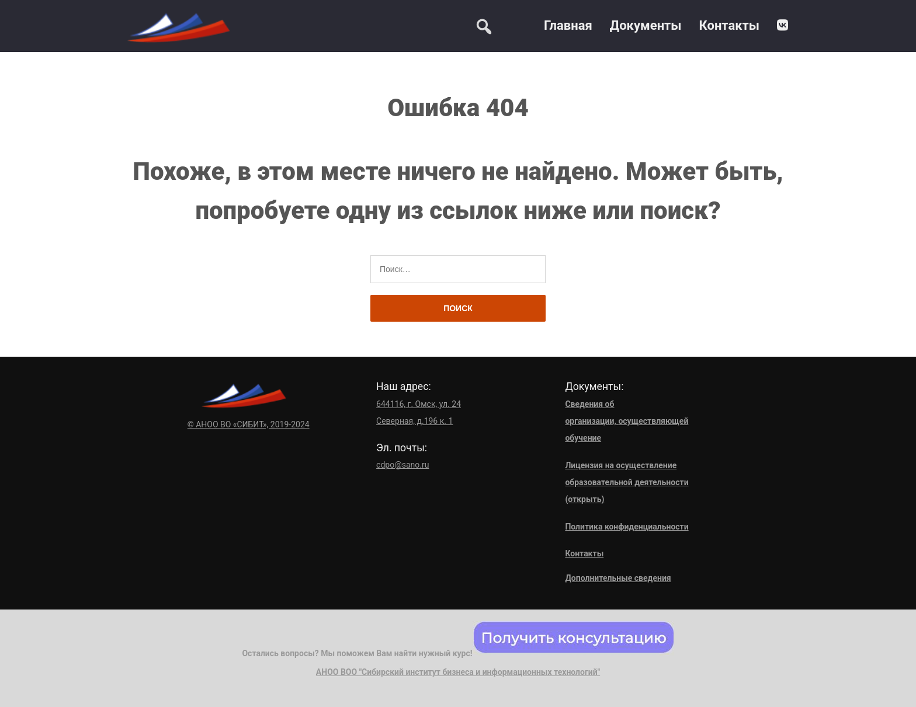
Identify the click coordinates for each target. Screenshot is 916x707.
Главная (568, 25)
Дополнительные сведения (618, 578)
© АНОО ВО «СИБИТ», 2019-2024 (249, 424)
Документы (646, 25)
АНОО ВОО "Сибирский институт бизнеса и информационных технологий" (458, 672)
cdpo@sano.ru (402, 464)
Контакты (729, 25)
